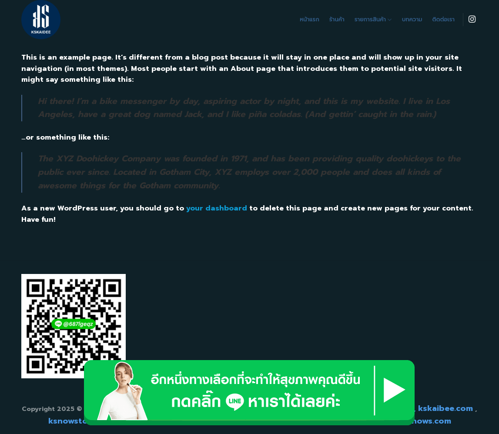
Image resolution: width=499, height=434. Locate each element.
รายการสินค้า (373, 19)
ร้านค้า (337, 19)
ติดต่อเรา (443, 19)
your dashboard (216, 208)
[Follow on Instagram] (472, 19)
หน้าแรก (309, 19)
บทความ (412, 19)
